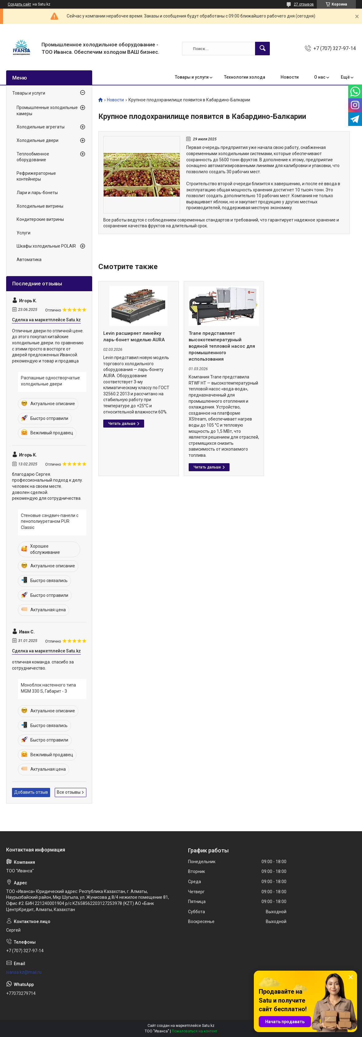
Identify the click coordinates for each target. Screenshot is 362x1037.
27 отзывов (304, 4)
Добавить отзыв (31, 792)
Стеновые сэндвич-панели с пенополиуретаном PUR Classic (49, 521)
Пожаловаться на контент (194, 1031)
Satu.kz (208, 1025)
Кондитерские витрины (40, 219)
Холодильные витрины (40, 206)
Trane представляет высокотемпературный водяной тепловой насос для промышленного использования (222, 346)
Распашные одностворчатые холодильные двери (50, 380)
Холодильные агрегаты (41, 126)
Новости (290, 77)
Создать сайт (19, 4)
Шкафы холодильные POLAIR (46, 246)
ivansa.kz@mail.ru (23, 972)
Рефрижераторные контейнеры (36, 176)
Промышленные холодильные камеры (47, 110)
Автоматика (29, 259)
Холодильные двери (37, 140)
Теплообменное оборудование (33, 156)
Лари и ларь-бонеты (37, 192)
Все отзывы (69, 792)
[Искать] (262, 48)
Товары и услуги (192, 77)
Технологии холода (244, 77)
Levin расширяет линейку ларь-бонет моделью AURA (134, 336)
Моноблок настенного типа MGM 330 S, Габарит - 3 (48, 688)
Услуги (23, 232)
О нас (319, 77)
